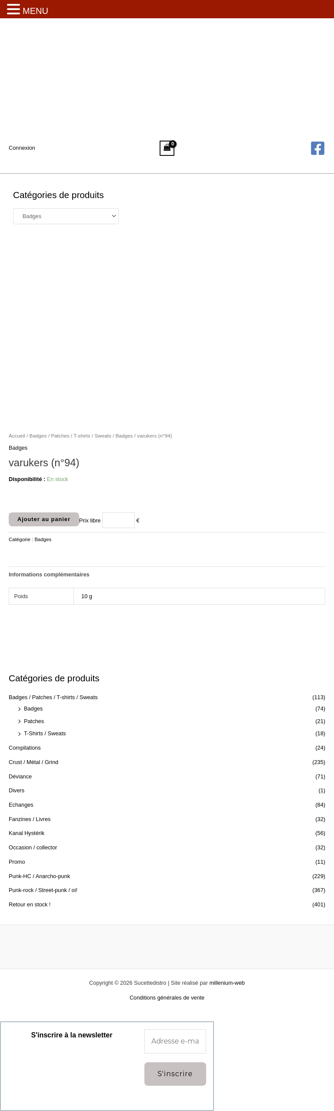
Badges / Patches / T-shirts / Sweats (53, 697)
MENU (35, 11)
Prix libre (90, 520)
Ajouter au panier (43, 519)
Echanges (21, 804)
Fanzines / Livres (29, 819)
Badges (33, 708)
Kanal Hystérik (26, 833)
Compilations (25, 747)
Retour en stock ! (29, 904)
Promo (17, 861)
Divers (16, 790)
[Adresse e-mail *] (175, 1041)
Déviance (20, 776)
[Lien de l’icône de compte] (22, 148)
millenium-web (226, 983)
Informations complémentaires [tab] (49, 574)
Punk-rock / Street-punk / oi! (43, 890)
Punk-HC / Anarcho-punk (39, 876)
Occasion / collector (33, 847)
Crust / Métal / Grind (33, 762)
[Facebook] (317, 148)
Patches (34, 721)
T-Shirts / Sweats (45, 733)
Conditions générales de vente (167, 997)
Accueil (17, 435)
